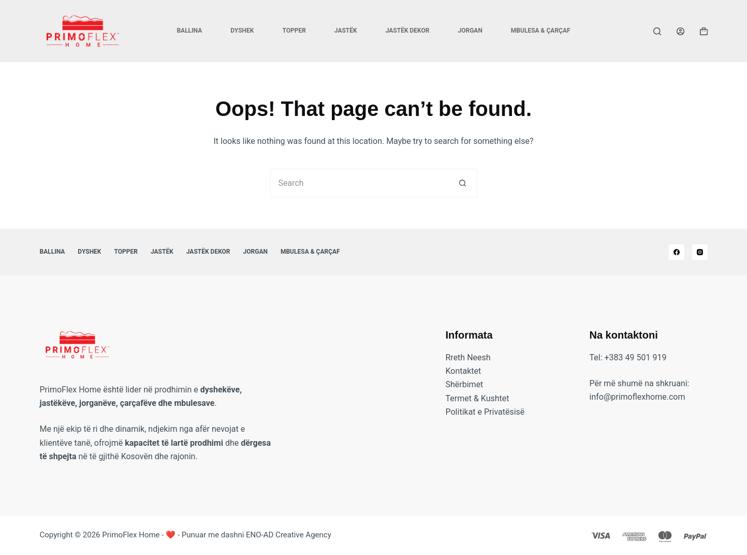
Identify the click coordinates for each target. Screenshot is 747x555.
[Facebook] (676, 252)
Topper (293, 30)
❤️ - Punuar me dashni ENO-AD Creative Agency (248, 534)
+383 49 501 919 (636, 357)
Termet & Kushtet (477, 398)
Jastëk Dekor (408, 30)
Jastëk (345, 30)
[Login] (680, 31)
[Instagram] (700, 252)
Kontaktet (463, 371)
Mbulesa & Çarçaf (540, 30)
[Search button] (463, 183)
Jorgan (470, 30)
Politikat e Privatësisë (485, 412)
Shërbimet (465, 384)
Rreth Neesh (468, 357)
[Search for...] (359, 183)
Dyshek (242, 30)
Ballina (189, 30)
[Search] (657, 31)
